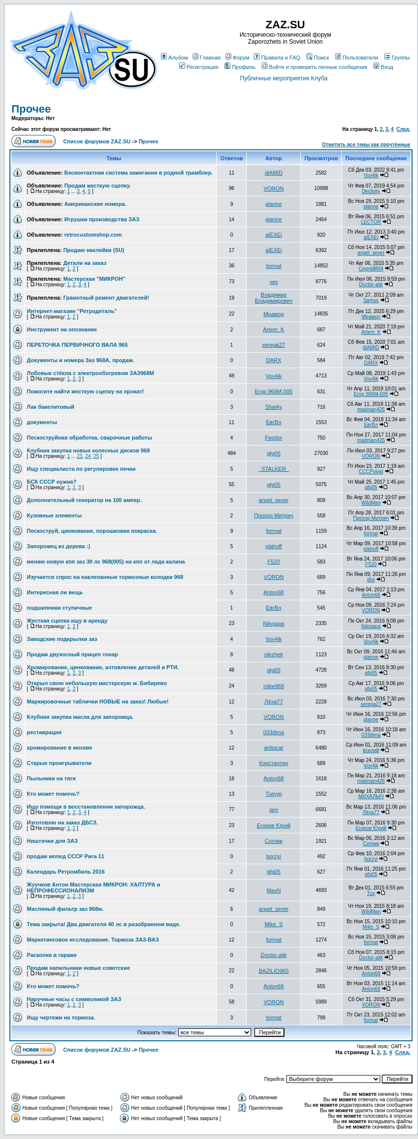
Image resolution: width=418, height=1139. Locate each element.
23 (79, 456)
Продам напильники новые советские (78, 968)
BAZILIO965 (274, 971)
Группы (397, 58)
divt (371, 579)
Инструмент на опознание (62, 329)
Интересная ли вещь (55, 592)
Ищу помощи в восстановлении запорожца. (86, 807)
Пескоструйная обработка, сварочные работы (89, 438)
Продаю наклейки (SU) (93, 250)
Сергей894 (370, 268)
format (273, 266)
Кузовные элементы (54, 515)
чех (274, 282)
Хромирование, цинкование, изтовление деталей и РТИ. (103, 667)
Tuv (371, 893)
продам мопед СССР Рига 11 (65, 856)
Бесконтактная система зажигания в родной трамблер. (138, 173)
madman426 (371, 409)
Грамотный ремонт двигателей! (106, 298)
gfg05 (273, 453)
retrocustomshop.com (93, 235)
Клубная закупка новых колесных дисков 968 (88, 450)
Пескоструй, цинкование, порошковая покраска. (92, 531)
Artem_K (273, 329)
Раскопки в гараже (52, 955)
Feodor (273, 438)
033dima (273, 732)
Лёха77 (274, 701)
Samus (371, 300)
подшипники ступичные (59, 608)
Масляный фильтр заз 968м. (65, 909)
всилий (371, 750)
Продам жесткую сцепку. (97, 186)
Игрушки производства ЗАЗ (101, 219)
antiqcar (273, 748)
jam (273, 810)
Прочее (31, 109)
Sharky (273, 407)
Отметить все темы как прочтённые (366, 144)
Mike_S (274, 924)
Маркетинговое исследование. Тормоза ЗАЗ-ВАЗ (93, 940)
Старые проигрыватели (59, 763)
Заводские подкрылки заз (62, 639)
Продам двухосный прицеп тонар (72, 654)
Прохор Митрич (273, 515)
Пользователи (356, 58)
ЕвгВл (273, 422)
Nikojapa (273, 624)
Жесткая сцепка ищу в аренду (67, 621)
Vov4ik (371, 175)
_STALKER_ (273, 469)
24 (87, 456)
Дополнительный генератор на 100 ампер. (84, 500)
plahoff (274, 546)
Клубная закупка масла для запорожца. (80, 717)
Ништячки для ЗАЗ (52, 841)
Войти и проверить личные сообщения (314, 67)
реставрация (44, 732)
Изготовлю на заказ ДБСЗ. (62, 822)
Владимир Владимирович (273, 298)
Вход (383, 67)
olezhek (273, 654)
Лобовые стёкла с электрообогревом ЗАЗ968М (90, 373)
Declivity (371, 191)
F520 (274, 562)
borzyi (274, 856)
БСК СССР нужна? (51, 482)
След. (403, 129)
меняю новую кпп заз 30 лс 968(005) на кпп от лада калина (106, 562)
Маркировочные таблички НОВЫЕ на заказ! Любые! (98, 701)
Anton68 (274, 592)
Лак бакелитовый (50, 407)
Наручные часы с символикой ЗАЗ (74, 999)
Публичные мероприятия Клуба (283, 78)
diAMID (273, 173)
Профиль (240, 67)
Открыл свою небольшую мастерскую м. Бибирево (97, 683)
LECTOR (371, 222)
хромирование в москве (59, 748)
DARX (273, 360)
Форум (237, 58)
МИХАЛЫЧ (371, 796)
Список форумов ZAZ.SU (97, 141)
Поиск (317, 58)
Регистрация (198, 67)
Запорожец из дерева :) (58, 546)
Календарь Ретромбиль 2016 (66, 872)
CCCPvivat (371, 471)
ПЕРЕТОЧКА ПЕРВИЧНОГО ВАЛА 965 (77, 345)
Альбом (174, 58)
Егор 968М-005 (273, 391)
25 (96, 456)
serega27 (273, 345)
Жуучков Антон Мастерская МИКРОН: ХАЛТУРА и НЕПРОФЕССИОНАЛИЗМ (93, 887)
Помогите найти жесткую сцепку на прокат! (85, 391)
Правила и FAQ (277, 58)
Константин (273, 763)
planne (274, 204)
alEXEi (274, 235)
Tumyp (274, 794)
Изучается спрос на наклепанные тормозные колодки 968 (105, 577)
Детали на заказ (84, 263)
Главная (207, 58)
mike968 (273, 686)
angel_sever (370, 252)
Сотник (273, 841)
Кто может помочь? (53, 794)
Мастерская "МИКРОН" (94, 279)
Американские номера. (95, 204)
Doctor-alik (371, 284)
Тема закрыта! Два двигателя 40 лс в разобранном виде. (104, 924)
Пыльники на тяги (51, 778)
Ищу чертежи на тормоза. (61, 1017)
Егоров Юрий (273, 825)
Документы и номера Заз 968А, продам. (80, 360)
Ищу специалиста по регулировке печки (81, 469)
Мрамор (274, 314)
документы (42, 422)
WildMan (371, 503)
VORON (273, 188)
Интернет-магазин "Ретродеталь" (72, 311)
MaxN (274, 890)
